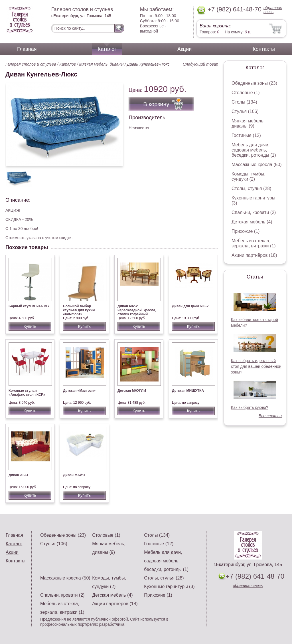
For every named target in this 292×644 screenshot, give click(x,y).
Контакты (264, 49)
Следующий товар (200, 64)
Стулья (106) (245, 111)
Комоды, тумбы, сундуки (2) (248, 176)
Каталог (107, 49)
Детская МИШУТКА (188, 391)
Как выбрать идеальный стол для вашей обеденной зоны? (256, 366)
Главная (27, 49)
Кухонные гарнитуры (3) (169, 586)
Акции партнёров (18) (254, 255)
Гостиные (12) (246, 135)
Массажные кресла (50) (257, 164)
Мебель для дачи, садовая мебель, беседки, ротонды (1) (254, 150)
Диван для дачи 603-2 (190, 306)
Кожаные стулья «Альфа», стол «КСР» (27, 393)
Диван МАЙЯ (74, 475)
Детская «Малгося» (79, 391)
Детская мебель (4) (252, 221)
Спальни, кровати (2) (254, 212)
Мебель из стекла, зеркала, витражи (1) (254, 243)
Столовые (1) (246, 92)
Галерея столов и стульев (30, 64)
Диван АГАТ (19, 475)
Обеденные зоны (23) (254, 83)
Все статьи (270, 415)
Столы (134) (244, 102)
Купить (30, 326)
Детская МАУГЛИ (131, 391)
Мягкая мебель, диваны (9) (248, 123)
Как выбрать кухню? (249, 407)
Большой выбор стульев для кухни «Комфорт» (79, 310)
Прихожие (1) (245, 231)
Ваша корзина (215, 25)
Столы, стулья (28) (251, 188)
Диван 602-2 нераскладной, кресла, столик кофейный (136, 310)
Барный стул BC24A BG (29, 306)
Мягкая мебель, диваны (101, 64)
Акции (184, 49)
